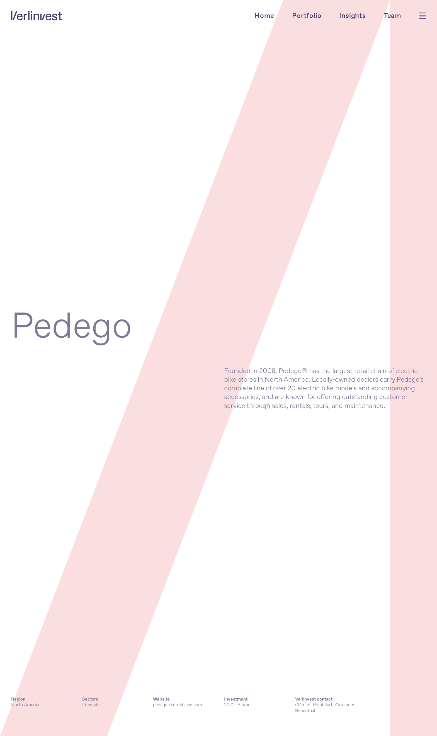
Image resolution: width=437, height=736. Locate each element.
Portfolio (306, 16)
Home (264, 16)
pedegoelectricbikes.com (177, 705)
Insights (352, 16)
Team (392, 16)
